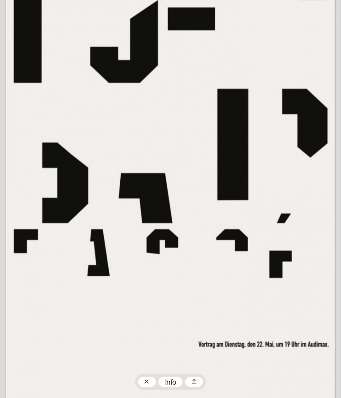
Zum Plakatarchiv (147, 382)
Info (170, 382)
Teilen (194, 382)
